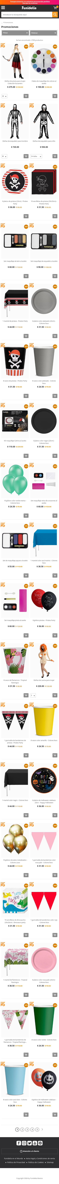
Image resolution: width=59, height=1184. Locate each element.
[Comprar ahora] (26, 96)
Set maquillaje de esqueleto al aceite (44, 261)
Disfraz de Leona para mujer (44, 680)
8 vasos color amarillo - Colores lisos (44, 740)
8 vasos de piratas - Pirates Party (15, 381)
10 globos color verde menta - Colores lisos (15, 501)
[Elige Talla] (4, 96)
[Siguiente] (42, 1129)
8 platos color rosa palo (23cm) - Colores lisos (44, 981)
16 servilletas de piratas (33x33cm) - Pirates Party (44, 202)
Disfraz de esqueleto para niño (44, 141)
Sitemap (50, 1162)
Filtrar (5, 33)
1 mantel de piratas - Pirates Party (15, 321)
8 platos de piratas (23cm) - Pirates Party (15, 202)
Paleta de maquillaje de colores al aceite (44, 82)
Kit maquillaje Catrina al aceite (15, 441)
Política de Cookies (36, 1162)
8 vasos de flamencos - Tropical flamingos (15, 681)
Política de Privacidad (16, 1162)
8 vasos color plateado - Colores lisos (44, 382)
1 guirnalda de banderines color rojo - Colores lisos (44, 921)
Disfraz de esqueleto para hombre (15, 141)
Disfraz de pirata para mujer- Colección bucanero (15, 82)
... (1, 22)
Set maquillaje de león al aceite (15, 261)
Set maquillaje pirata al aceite (15, 620)
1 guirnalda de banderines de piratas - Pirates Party (15, 741)
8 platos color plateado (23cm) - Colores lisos (44, 322)
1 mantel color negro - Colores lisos (15, 800)
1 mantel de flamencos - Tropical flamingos (15, 981)
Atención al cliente (29, 1151)
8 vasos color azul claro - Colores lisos (15, 1100)
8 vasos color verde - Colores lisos (44, 1040)
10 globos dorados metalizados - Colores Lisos (15, 861)
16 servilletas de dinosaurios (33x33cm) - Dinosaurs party (15, 921)
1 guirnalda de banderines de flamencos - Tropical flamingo (15, 1041)
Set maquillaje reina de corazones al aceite (44, 501)
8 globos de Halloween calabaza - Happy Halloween (44, 1100)
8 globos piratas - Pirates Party (44, 620)
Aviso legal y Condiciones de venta (40, 1158)
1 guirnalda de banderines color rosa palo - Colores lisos (44, 861)
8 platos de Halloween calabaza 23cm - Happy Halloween (44, 801)
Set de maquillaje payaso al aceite (15, 560)
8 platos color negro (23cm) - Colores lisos (44, 442)
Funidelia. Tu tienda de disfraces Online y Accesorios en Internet (29, 7)
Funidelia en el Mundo (13, 1158)
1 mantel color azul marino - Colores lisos (44, 561)
